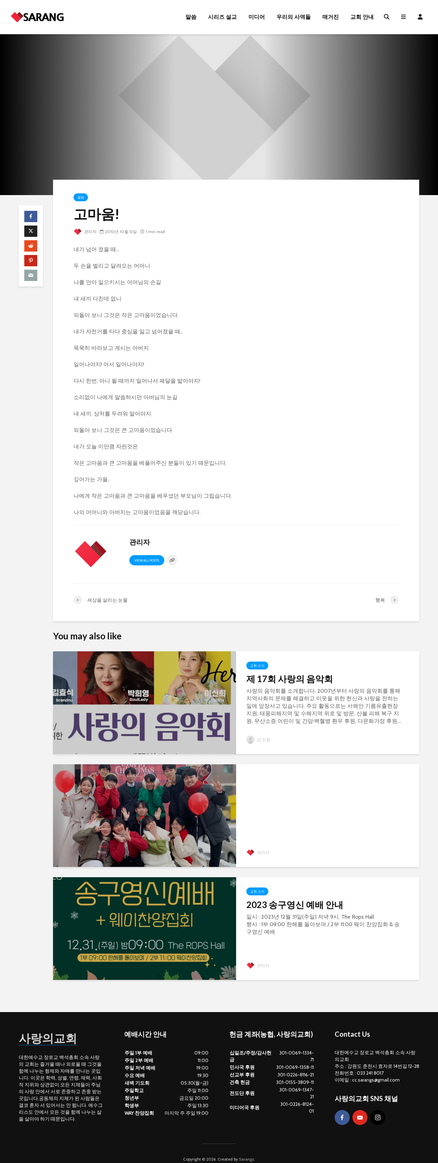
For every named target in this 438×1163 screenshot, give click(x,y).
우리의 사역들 (293, 17)
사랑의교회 (53, 1026)
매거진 (330, 17)
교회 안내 (362, 17)
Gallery (257, 778)
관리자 (85, 231)
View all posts (146, 560)
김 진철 (258, 739)
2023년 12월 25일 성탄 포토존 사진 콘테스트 (321, 797)
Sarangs (246, 1147)
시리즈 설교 (222, 17)
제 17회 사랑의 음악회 (289, 678)
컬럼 (80, 197)
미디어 (256, 17)
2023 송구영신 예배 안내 (294, 904)
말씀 (190, 17)
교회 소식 (257, 665)
